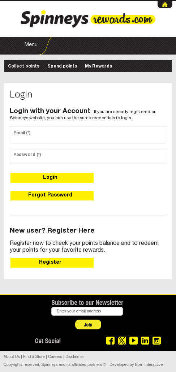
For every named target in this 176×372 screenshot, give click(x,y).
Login (50, 177)
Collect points (23, 66)
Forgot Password (50, 195)
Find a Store (34, 356)
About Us (12, 356)
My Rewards (98, 66)
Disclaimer (74, 356)
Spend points (62, 66)
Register (50, 262)
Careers (55, 356)
